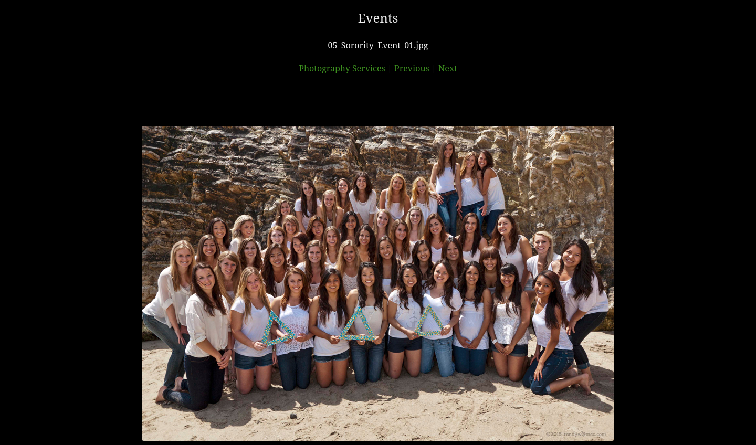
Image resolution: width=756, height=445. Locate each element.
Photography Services (342, 68)
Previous (411, 68)
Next (447, 68)
